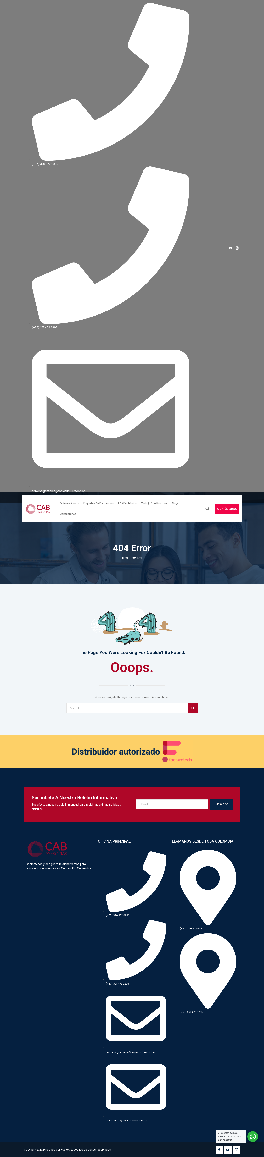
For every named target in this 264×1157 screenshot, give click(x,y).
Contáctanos (68, 513)
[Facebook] (224, 248)
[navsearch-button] (207, 509)
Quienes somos (69, 503)
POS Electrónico (127, 503)
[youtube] (230, 248)
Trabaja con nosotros (154, 503)
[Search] (193, 708)
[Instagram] (237, 248)
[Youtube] (228, 1150)
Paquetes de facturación (98, 503)
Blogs (175, 503)
